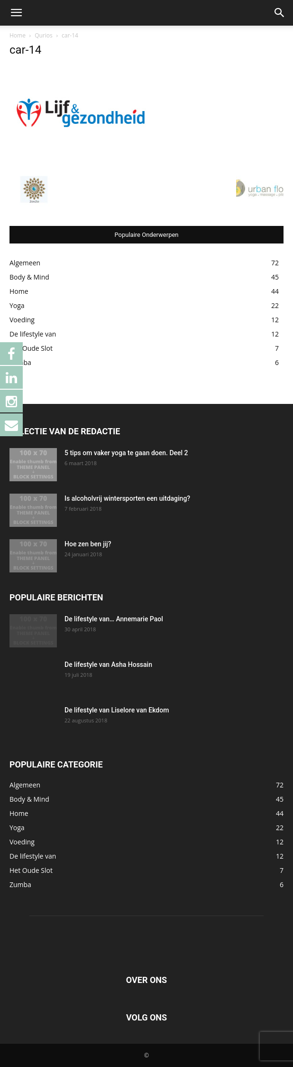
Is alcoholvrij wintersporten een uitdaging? (127, 498)
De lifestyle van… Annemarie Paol (113, 619)
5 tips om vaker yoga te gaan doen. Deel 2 (126, 453)
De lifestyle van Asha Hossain (108, 664)
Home (17, 35)
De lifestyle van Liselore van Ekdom (116, 710)
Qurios (44, 35)
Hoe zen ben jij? (87, 544)
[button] (16, 13)
